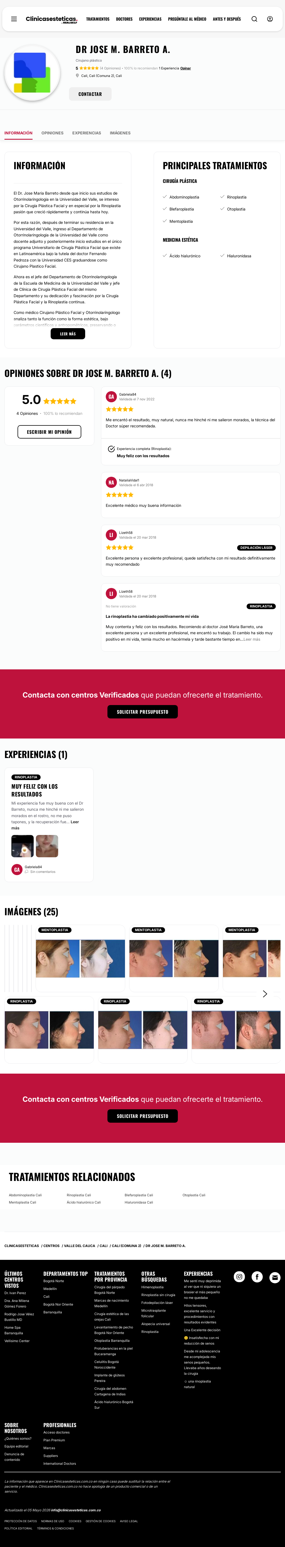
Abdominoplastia (184, 181)
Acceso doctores (56, 1416)
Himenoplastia (152, 1271)
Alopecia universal (155, 1308)
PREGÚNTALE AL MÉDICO (187, 19)
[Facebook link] (257, 1262)
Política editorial (18, 1512)
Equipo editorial (16, 1430)
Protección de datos (20, 1505)
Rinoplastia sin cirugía (158, 1279)
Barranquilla (52, 1296)
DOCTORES (124, 19)
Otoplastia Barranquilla (112, 1325)
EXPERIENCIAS (150, 19)
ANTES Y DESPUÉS (227, 19)
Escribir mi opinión (49, 416)
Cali (46, 1281)
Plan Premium (54, 1424)
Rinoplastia (237, 181)
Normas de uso (52, 1505)
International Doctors (59, 1448)
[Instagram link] (239, 1262)
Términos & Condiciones (55, 1512)
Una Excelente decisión (202, 1314)
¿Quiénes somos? (17, 1422)
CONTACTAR (90, 94)
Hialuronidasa (239, 239)
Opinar (185, 68)
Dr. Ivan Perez (15, 1277)
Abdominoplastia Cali (25, 1179)
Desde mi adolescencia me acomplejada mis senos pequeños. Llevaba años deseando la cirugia (202, 1346)
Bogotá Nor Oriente (58, 1288)
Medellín (50, 1273)
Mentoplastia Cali (22, 1186)
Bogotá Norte (53, 1265)
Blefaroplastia (181, 193)
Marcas (49, 1432)
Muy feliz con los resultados (143, 439)
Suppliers (50, 1440)
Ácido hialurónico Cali (84, 1186)
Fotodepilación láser (157, 1287)
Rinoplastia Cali (79, 1179)
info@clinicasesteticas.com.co (75, 1494)
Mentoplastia (181, 205)
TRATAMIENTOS (97, 19)
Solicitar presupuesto (142, 696)
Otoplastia (236, 193)
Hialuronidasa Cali (139, 1186)
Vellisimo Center (17, 1325)
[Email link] (275, 1261)
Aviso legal (129, 1505)
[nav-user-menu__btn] (270, 19)
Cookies (75, 1505)
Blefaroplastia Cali (139, 1179)
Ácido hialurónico (184, 239)
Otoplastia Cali (194, 1179)
